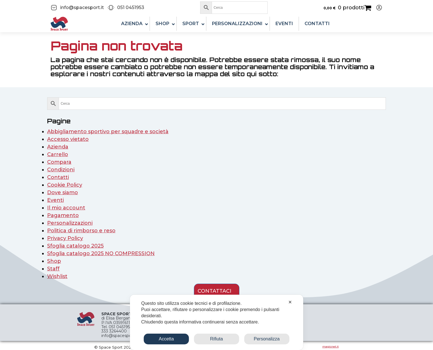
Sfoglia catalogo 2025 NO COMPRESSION (101, 253)
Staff (53, 269)
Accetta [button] (166, 338)
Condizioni (61, 170)
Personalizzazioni (70, 223)
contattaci (214, 291)
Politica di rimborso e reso (81, 231)
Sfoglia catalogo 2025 (75, 246)
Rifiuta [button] (216, 338)
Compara (59, 162)
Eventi (55, 200)
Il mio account (66, 208)
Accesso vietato (68, 139)
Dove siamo (62, 192)
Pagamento (63, 215)
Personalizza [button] (267, 338)
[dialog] (216, 322)
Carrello (57, 154)
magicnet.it (330, 346)
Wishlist (57, 276)
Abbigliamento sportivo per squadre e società (108, 131)
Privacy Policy (65, 238)
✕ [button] (290, 302)
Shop (54, 261)
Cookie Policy (64, 185)
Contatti (58, 177)
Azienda (57, 147)
